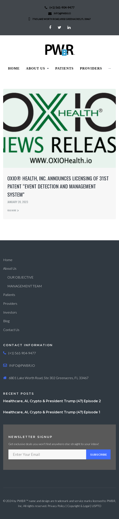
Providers (10, 303)
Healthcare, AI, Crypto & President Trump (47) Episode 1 (51, 412)
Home (7, 260)
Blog (6, 321)
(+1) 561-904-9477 (61, 7)
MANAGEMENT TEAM (24, 286)
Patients (9, 295)
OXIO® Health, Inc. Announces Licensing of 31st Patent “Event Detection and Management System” (58, 186)
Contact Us (11, 330)
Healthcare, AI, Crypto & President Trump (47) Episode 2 (52, 401)
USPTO (96, 506)
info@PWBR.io (62, 13)
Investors (10, 312)
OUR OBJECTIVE (20, 277)
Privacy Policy (56, 506)
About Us (9, 268)
